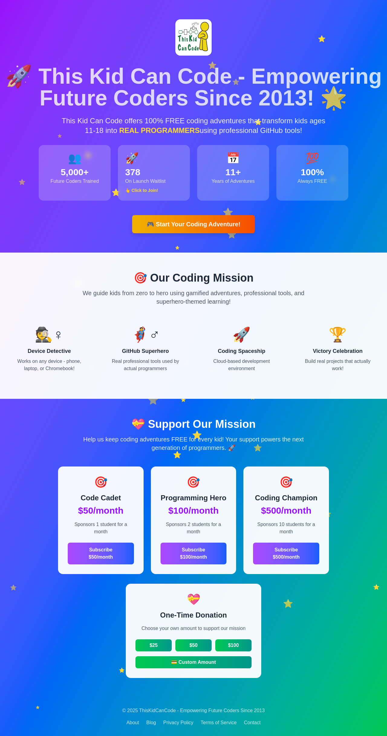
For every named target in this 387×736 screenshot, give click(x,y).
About (132, 722)
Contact (252, 722)
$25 (154, 645)
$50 (194, 645)
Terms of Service (219, 722)
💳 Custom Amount (193, 662)
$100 (233, 645)
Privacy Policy (178, 722)
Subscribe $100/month (193, 553)
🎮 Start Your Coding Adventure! (193, 224)
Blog (151, 722)
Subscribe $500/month (286, 553)
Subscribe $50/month (101, 553)
